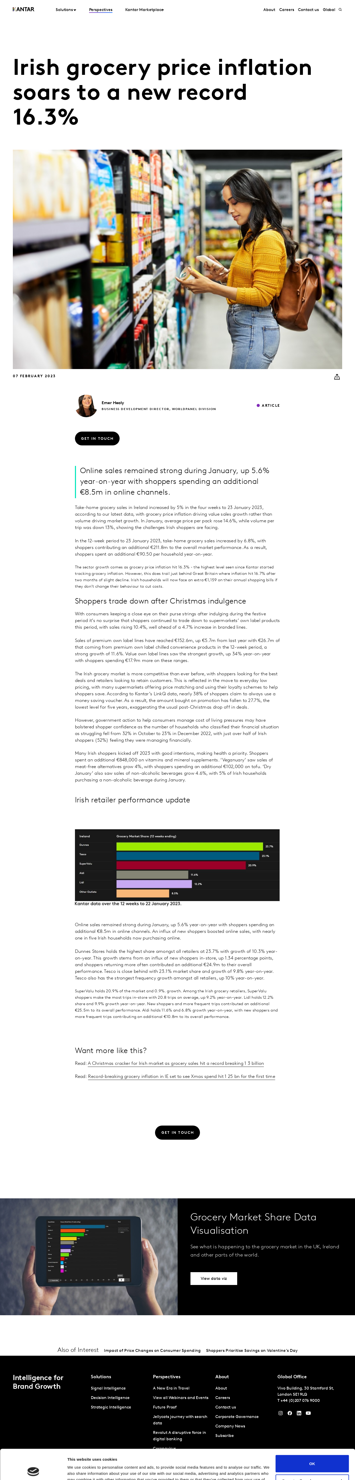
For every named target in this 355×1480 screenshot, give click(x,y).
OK (312, 1433)
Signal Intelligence (108, 1388)
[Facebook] (290, 1414)
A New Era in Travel (171, 1388)
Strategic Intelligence (111, 1407)
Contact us (308, 10)
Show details (79, 1470)
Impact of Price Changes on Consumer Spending (152, 1351)
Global (329, 10)
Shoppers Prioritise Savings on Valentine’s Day (252, 1351)
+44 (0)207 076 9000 (300, 1401)
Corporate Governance (237, 1417)
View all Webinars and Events (180, 1398)
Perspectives (100, 10)
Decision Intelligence (110, 1398)
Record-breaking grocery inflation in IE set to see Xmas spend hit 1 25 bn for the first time (181, 1076)
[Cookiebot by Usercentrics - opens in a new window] (33, 1470)
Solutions (64, 10)
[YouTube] (299, 1414)
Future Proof (165, 1407)
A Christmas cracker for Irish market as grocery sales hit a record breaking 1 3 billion (176, 1063)
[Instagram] (280, 1414)
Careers (286, 10)
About (269, 10)
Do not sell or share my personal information (312, 1452)
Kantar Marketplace (144, 10)
